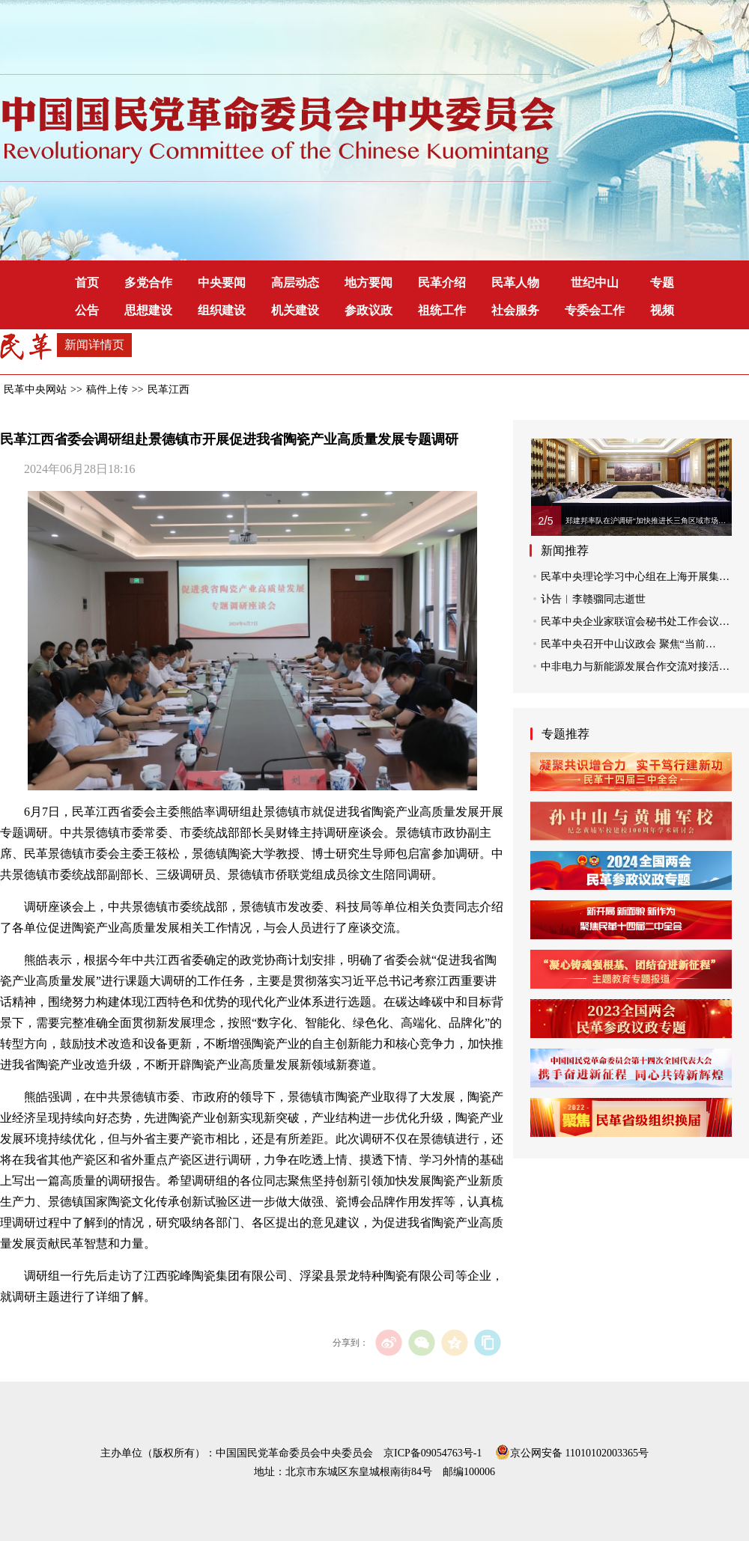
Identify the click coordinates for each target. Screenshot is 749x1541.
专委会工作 (595, 310)
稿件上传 (107, 389)
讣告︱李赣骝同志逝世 (593, 599)
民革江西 (168, 389)
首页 (87, 282)
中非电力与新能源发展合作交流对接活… (635, 666)
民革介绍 (442, 282)
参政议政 (368, 310)
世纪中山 (595, 282)
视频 (662, 310)
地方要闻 (368, 282)
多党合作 (148, 282)
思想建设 (148, 310)
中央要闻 (222, 282)
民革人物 (515, 282)
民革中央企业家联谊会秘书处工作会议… (635, 621)
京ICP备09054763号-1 (432, 1453)
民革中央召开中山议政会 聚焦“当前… (628, 644)
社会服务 (515, 310)
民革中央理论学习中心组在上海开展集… (635, 576)
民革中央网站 (35, 389)
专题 (662, 282)
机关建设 (295, 310)
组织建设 (222, 310)
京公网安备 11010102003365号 (572, 1450)
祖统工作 (442, 310)
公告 (87, 310)
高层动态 (295, 282)
